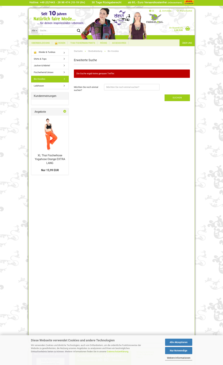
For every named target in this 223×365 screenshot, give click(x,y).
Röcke (103, 43)
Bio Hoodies (39, 79)
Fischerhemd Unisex (43, 72)
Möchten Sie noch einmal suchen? (86, 89)
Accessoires (119, 43)
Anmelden (165, 11)
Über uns (187, 43)
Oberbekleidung (40, 43)
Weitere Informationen (178, 358)
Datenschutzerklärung (117, 351)
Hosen (60, 43)
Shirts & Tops (40, 59)
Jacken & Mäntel (42, 65)
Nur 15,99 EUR (50, 170)
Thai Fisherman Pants (82, 43)
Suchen (177, 97)
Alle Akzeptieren (179, 342)
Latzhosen (39, 85)
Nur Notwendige (178, 350)
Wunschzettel (184, 11)
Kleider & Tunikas (44, 52)
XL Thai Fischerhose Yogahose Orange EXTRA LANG (50, 159)
